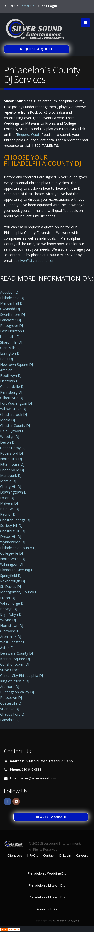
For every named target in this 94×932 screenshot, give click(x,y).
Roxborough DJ (12, 581)
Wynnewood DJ (12, 542)
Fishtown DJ (10, 381)
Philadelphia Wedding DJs (47, 873)
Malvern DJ (9, 503)
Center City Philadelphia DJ (21, 675)
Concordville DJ (12, 386)
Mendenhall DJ (12, 303)
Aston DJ (7, 647)
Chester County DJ (15, 425)
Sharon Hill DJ (11, 342)
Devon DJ (8, 442)
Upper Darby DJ (12, 447)
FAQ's (34, 855)
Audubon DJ (9, 292)
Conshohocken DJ (14, 664)
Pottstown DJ (11, 697)
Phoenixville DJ (12, 470)
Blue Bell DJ (9, 508)
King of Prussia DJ (14, 681)
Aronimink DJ (10, 636)
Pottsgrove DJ (11, 325)
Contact (48, 855)
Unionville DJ (10, 336)
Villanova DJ (9, 708)
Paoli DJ (6, 358)
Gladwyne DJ (10, 631)
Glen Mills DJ (10, 347)
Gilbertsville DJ (11, 397)
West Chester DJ (13, 642)
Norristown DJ (11, 625)
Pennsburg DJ (11, 392)
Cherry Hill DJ (10, 486)
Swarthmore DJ (12, 314)
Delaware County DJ (16, 653)
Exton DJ (7, 497)
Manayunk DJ (11, 475)
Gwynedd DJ (10, 308)
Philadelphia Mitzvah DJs (47, 885)
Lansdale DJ (9, 719)
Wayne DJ (8, 619)
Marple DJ (8, 481)
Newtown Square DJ (16, 364)
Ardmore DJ (9, 686)
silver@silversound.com (37, 260)
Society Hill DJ (11, 525)
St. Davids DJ (10, 586)
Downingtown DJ (14, 492)
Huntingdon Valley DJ (17, 692)
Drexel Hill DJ (10, 536)
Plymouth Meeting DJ (17, 569)
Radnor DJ (8, 514)
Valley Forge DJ (12, 603)
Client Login (47, 6)
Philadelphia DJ (12, 297)
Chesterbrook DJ (13, 414)
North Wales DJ (12, 558)
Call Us (13, 6)
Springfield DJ (11, 575)
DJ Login (65, 855)
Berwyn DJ (8, 608)
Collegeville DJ (11, 553)
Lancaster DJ (10, 320)
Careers (82, 855)
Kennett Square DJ (15, 658)
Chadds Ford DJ (12, 714)
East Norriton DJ (13, 331)
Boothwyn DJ (11, 375)
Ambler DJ (8, 370)
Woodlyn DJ (9, 436)
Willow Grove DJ (13, 408)
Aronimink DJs (47, 909)
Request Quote (29, 134)
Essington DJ (10, 353)
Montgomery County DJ (19, 592)
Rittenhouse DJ (12, 464)
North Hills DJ (11, 458)
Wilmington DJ (11, 564)
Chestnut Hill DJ (12, 531)
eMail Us (28, 6)
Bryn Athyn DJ (11, 614)
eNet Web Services (66, 921)
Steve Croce (10, 669)
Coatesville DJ (11, 703)
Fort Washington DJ (16, 403)
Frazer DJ (7, 597)
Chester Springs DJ (15, 519)
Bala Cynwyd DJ (13, 431)
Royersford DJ (11, 453)
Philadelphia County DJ (18, 547)
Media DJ (7, 420)
